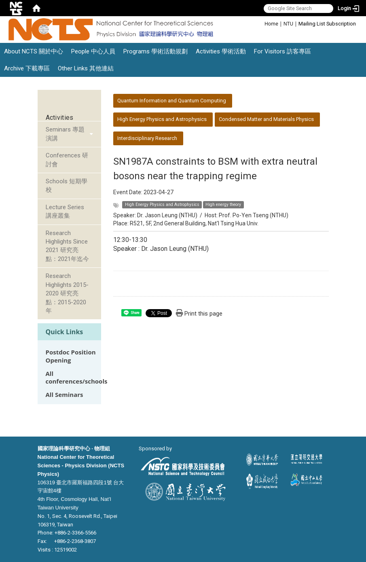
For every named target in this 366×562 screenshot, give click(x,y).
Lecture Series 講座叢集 (65, 211)
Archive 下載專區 (27, 68)
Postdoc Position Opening (71, 356)
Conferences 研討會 (67, 160)
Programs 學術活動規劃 (155, 51)
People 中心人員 (93, 51)
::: (260, 23)
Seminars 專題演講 (65, 134)
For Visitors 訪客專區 (282, 51)
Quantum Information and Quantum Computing (171, 101)
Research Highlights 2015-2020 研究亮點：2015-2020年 (67, 293)
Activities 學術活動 (221, 51)
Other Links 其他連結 (86, 68)
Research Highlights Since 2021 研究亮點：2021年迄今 (67, 246)
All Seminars (64, 395)
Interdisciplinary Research (147, 138)
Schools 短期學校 (66, 185)
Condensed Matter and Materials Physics (266, 119)
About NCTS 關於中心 (33, 51)
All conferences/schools (77, 377)
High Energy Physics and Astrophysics (162, 119)
